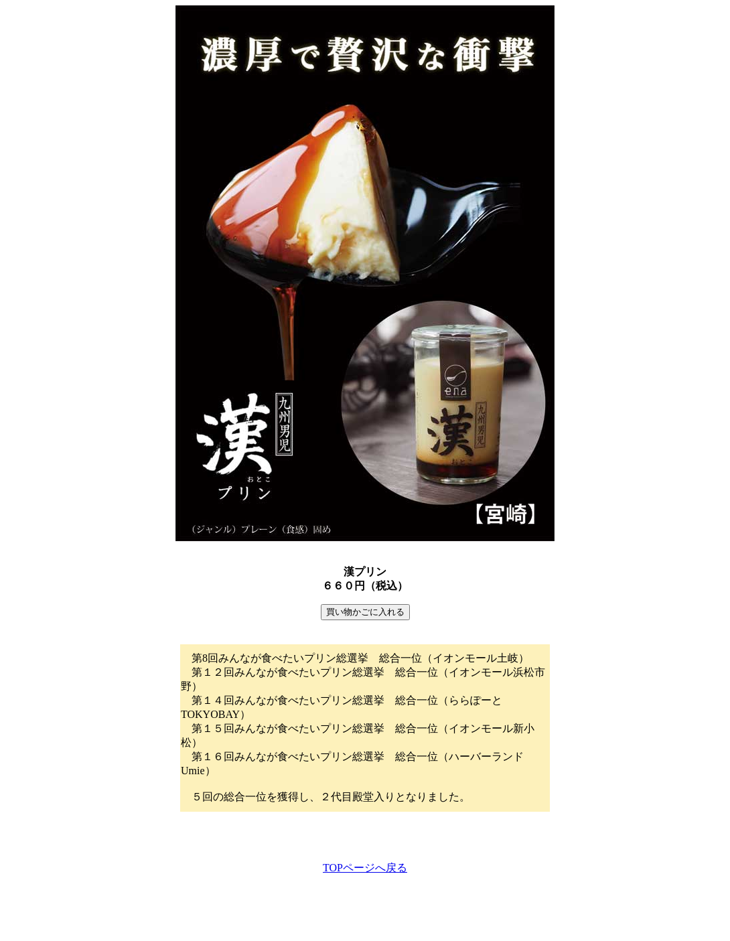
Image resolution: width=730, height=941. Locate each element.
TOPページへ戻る (365, 867)
